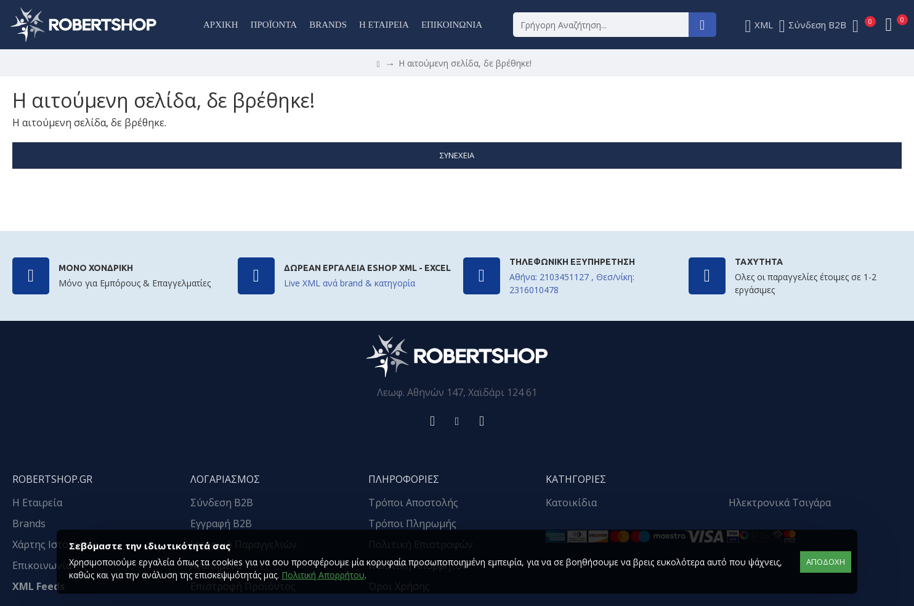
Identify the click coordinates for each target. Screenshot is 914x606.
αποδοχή (825, 561)
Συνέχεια (457, 155)
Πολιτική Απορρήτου (323, 575)
